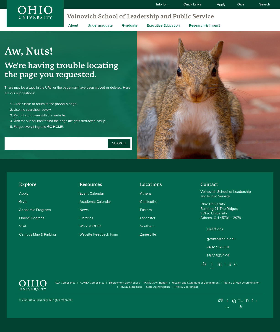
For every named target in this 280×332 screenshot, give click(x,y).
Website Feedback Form (99, 234)
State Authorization (158, 287)
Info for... (165, 4)
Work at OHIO (90, 226)
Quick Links (195, 4)
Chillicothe (148, 201)
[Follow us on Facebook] (203, 264)
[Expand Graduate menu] (140, 25)
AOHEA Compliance (92, 283)
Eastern (146, 209)
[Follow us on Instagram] (211, 267)
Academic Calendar (95, 201)
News (84, 209)
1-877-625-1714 (218, 255)
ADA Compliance (65, 283)
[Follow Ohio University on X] (248, 301)
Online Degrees (31, 218)
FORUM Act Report (155, 283)
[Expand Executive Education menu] (183, 25)
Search (262, 4)
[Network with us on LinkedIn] (219, 264)
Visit (22, 226)
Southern (147, 226)
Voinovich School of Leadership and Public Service (140, 16)
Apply (221, 4)
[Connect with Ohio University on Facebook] (220, 301)
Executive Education (163, 25)
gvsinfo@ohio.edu (221, 239)
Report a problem (27, 115)
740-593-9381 (218, 247)
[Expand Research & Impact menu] (223, 25)
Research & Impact (204, 25)
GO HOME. (55, 126)
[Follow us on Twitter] (235, 264)
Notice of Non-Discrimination (241, 283)
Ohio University (38, 300)
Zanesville (148, 234)
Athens (145, 193)
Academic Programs (35, 209)
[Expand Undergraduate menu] (116, 25)
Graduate (129, 25)
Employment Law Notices (124, 283)
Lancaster (147, 218)
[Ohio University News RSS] (261, 301)
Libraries (86, 218)
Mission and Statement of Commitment (196, 283)
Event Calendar (92, 193)
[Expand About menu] (81, 25)
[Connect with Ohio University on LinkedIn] (234, 301)
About (73, 25)
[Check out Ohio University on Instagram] (227, 306)
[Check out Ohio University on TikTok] (254, 301)
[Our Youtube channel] (227, 264)
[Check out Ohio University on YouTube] (241, 304)
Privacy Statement (131, 287)
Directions (215, 229)
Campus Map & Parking (37, 234)
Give (240, 4)
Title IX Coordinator (186, 287)
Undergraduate (100, 25)
